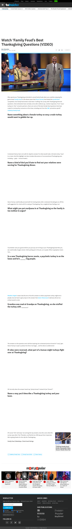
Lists (46, 1)
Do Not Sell (55, 503)
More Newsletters (8, 514)
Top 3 (43, 9)
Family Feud (17, 99)
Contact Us (60, 501)
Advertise (44, 501)
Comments (67, 50)
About (38, 501)
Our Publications (44, 507)
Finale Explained (58, 9)
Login (56, 1)
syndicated (56, 99)
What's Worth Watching (18, 510)
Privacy (39, 503)
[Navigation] (2, 4)
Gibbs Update (30, 9)
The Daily (7, 510)
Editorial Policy (52, 501)
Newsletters (40, 1)
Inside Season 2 (17, 9)
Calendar (32, 1)
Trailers (50, 1)
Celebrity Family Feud (14, 110)
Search (17, 1)
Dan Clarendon (5, 49)
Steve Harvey (40, 99)
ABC (48, 108)
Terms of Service (46, 503)
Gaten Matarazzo (43, 298)
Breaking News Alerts (9, 512)
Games (27, 1)
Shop (22, 1)
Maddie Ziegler (12, 295)
